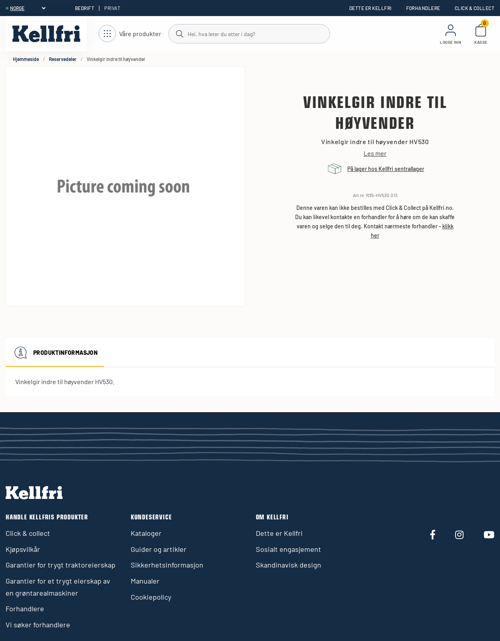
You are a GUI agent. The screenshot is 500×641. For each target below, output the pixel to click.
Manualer (145, 580)
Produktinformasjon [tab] (55, 352)
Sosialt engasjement (288, 549)
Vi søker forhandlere (38, 624)
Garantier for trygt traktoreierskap (60, 564)
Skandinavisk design (288, 564)
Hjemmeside (26, 59)
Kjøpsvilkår (23, 549)
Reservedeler (63, 59)
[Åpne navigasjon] (130, 34)
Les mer (375, 153)
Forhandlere (423, 8)
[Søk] (248, 33)
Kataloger (146, 533)
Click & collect (474, 8)
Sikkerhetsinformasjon (167, 564)
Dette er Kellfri (370, 8)
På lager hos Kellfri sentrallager (385, 168)
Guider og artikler (158, 549)
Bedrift (84, 8)
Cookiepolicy (151, 596)
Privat (112, 8)
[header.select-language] (27, 8)
